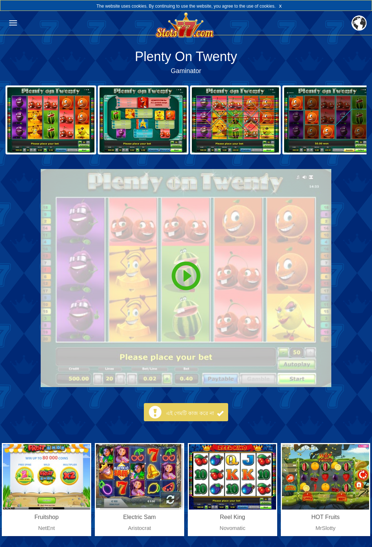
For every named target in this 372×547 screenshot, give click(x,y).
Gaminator (186, 71)
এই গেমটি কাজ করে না (194, 413)
